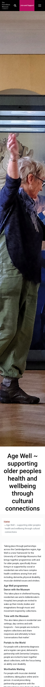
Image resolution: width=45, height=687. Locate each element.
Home (7, 521)
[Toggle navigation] (39, 5)
